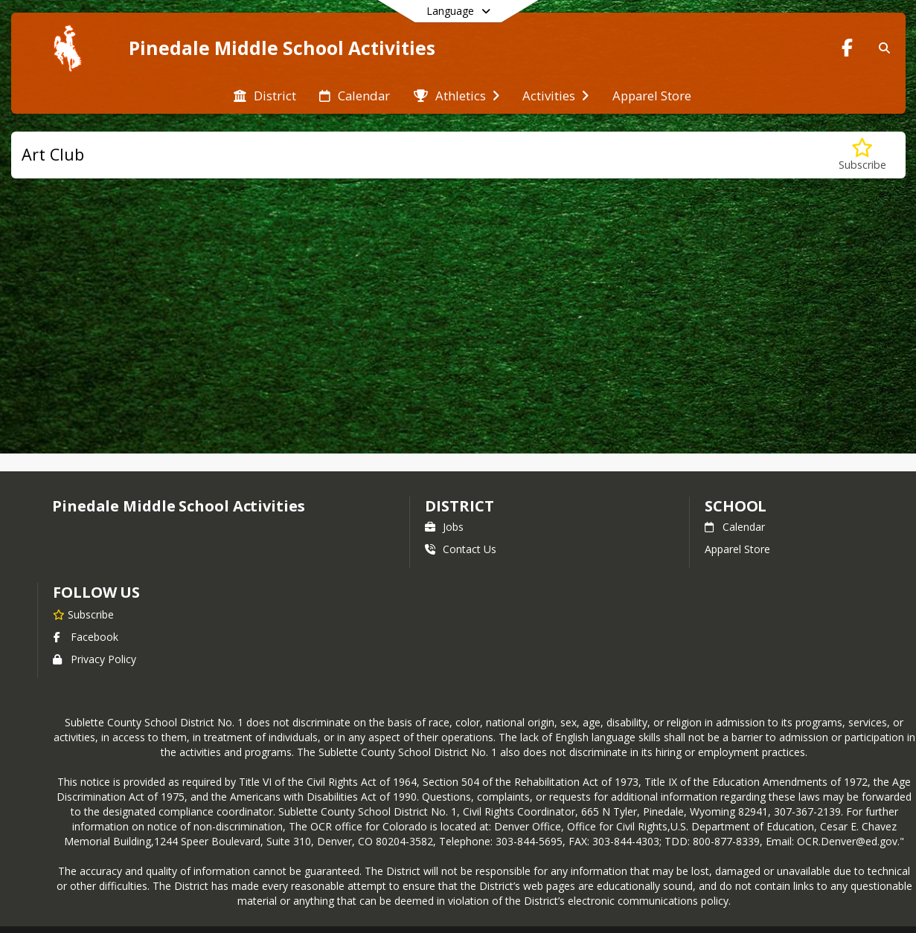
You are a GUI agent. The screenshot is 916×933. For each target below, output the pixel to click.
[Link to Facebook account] (847, 50)
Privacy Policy (94, 659)
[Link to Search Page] (881, 48)
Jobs (444, 527)
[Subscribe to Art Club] (862, 155)
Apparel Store (737, 549)
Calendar (735, 527)
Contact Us (460, 549)
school (735, 506)
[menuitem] (265, 94)
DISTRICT (459, 506)
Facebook (85, 637)
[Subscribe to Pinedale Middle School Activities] (83, 614)
